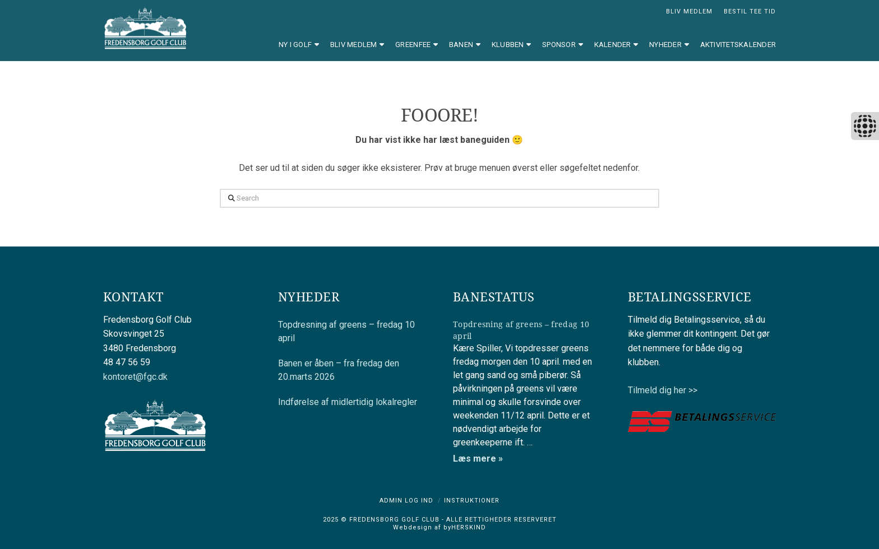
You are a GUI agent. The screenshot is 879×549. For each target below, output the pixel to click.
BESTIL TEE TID (750, 11)
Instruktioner (471, 500)
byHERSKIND (463, 527)
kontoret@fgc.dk (135, 376)
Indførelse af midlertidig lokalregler (347, 402)
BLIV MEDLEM (689, 11)
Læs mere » (478, 458)
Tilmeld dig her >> (662, 390)
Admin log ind (406, 500)
